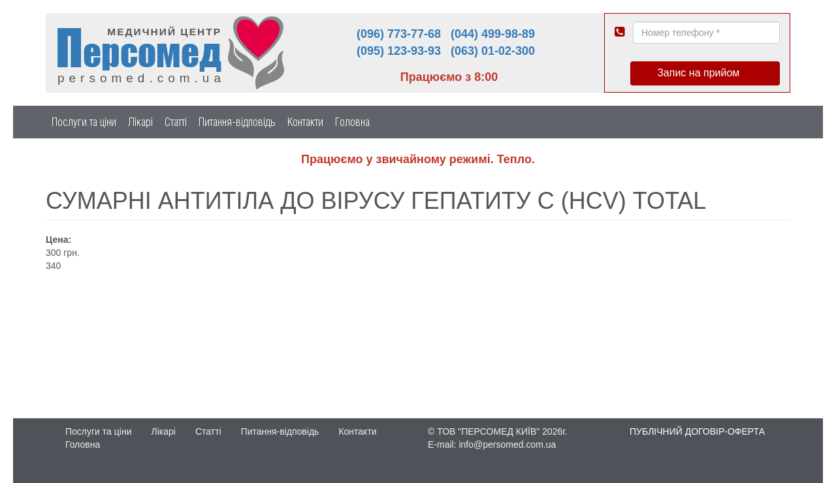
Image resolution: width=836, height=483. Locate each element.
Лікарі (140, 122)
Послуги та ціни (84, 122)
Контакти (305, 122)
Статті (176, 122)
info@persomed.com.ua (507, 444)
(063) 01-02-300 (493, 50)
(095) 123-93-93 (399, 50)
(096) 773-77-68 (399, 33)
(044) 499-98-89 (493, 33)
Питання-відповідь (237, 122)
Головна (352, 122)
